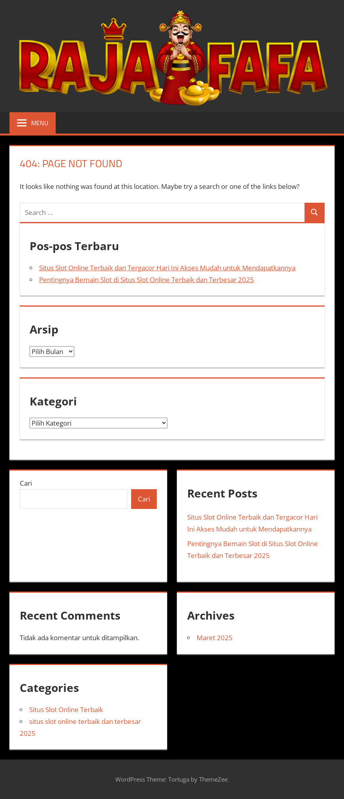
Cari (26, 483)
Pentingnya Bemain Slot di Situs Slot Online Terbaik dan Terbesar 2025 (146, 279)
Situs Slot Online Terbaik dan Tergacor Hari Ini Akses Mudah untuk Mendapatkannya (167, 267)
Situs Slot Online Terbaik (66, 709)
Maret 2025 (215, 637)
